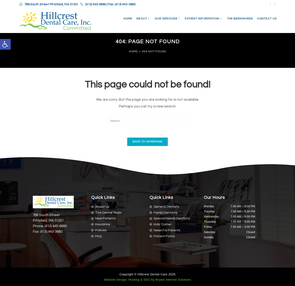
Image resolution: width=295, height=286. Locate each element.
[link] (5, 44)
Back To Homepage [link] (148, 141)
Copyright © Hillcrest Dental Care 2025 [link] (147, 274)
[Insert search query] (147, 121)
